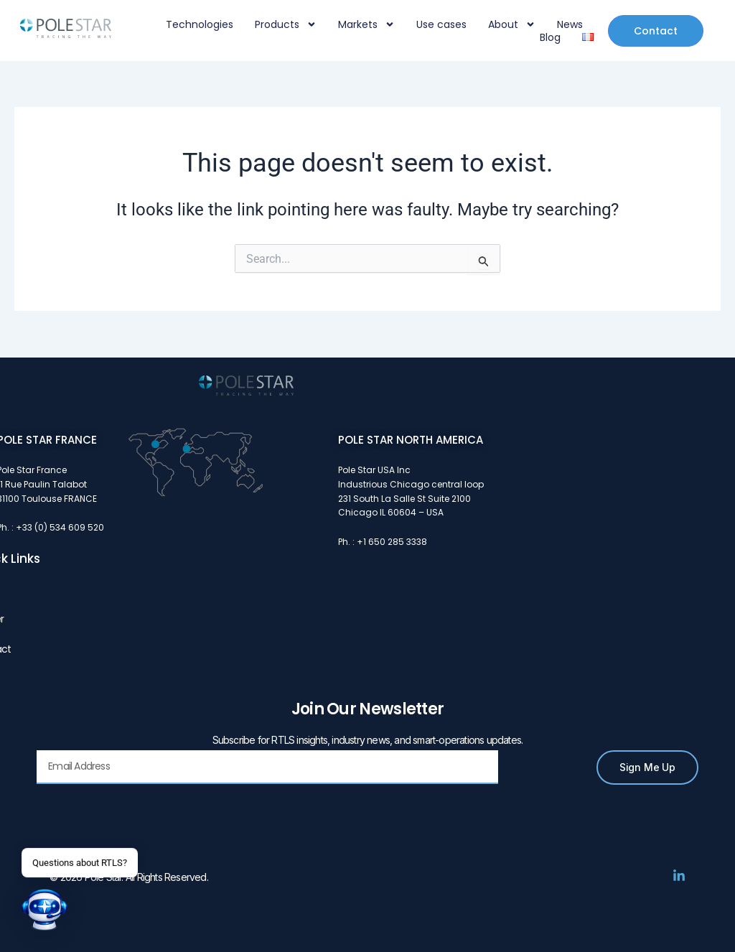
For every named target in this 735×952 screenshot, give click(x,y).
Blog (550, 37)
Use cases (441, 24)
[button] (44, 909)
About (511, 24)
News (570, 24)
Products (286, 24)
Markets (366, 24)
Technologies (199, 24)
